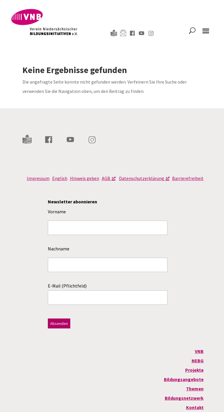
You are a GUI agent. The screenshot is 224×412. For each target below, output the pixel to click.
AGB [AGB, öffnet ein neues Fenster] (109, 178)
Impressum (38, 178)
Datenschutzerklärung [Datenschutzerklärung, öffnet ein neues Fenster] (144, 178)
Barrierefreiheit (188, 178)
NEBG (198, 360)
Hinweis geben (84, 178)
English (59, 178)
